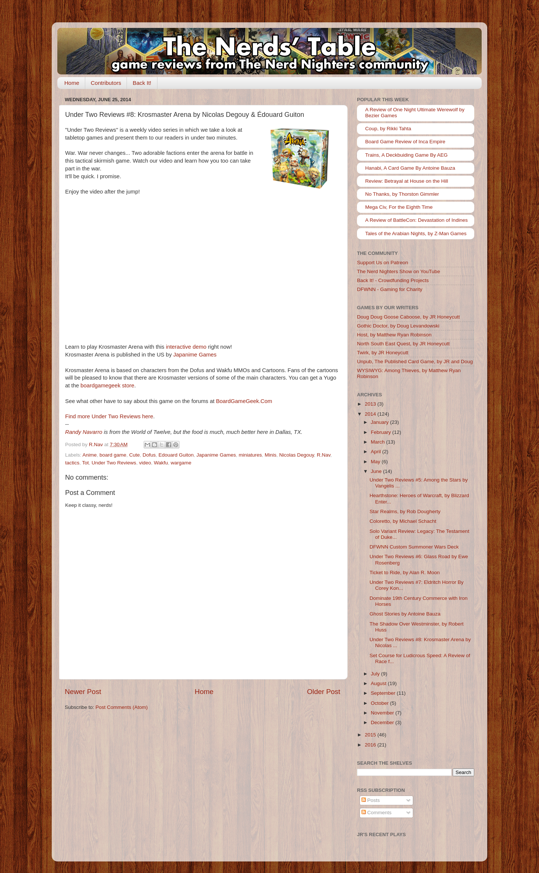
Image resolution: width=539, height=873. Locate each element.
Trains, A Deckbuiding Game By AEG (406, 155)
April (376, 451)
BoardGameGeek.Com (244, 401)
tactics (72, 463)
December (383, 722)
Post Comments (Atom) (122, 707)
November (383, 713)
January (380, 422)
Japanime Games (194, 355)
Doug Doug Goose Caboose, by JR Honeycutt (408, 317)
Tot (85, 463)
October (380, 703)
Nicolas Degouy (296, 455)
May (376, 461)
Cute (134, 455)
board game (112, 455)
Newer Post (83, 691)
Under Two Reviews (114, 463)
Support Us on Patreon (382, 262)
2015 (371, 735)
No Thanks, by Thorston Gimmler (402, 194)
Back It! (142, 83)
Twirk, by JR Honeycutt (382, 352)
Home (71, 83)
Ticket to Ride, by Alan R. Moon (405, 572)
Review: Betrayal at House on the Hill (406, 181)
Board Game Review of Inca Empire (405, 141)
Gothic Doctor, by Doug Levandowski (398, 326)
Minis (271, 455)
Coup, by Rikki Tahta (388, 128)
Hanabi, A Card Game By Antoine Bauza (410, 168)
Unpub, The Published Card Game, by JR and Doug (415, 361)
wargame (180, 463)
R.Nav (324, 455)
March (378, 442)
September (384, 693)
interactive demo (186, 347)
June (377, 471)
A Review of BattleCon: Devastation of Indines (416, 220)
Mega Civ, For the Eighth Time (399, 207)
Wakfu (161, 463)
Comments (376, 812)
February (381, 432)
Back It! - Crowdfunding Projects (393, 280)
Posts (370, 800)
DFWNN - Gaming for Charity (389, 289)
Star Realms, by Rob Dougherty (405, 511)
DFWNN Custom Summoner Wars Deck (414, 547)
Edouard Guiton (176, 455)
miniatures (250, 455)
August (379, 683)
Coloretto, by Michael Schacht (403, 521)
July (376, 674)
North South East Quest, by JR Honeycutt (403, 343)
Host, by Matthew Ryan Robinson (394, 335)
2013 (371, 404)
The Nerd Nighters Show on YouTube (398, 271)
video (145, 463)
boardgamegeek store (107, 385)
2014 (371, 414)
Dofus (149, 455)
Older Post (323, 691)
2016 (371, 745)
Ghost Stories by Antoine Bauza (405, 614)
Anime (90, 455)
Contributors (106, 83)
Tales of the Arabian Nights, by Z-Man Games (415, 233)
